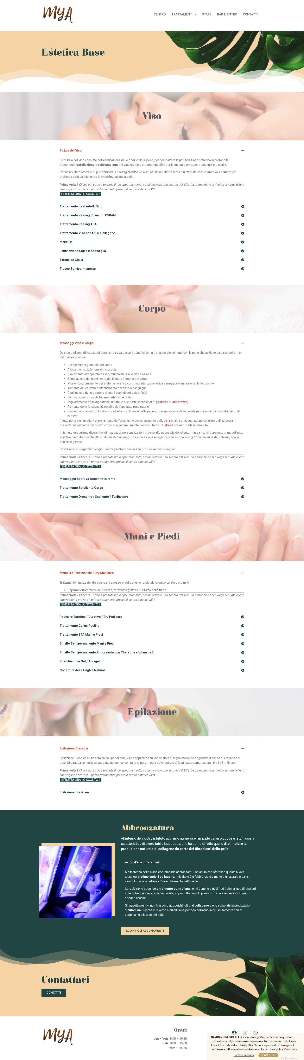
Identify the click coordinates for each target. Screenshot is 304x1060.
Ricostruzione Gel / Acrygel (80, 661)
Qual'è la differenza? (145, 862)
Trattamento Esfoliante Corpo (81, 488)
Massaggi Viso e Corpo (77, 343)
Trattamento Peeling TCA (78, 224)
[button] (184, 14)
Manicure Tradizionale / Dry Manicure (87, 573)
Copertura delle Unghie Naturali (82, 670)
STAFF (206, 14)
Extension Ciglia (71, 260)
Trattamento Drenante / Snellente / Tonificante (94, 496)
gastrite (161, 402)
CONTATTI (250, 14)
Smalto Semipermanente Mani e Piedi (87, 643)
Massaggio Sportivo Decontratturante (87, 479)
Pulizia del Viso (71, 150)
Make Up (66, 242)
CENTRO (160, 14)
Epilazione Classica (74, 748)
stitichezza (179, 402)
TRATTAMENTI (184, 14)
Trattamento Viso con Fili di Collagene (87, 233)
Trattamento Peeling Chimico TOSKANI (88, 215)
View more (290, 1049)
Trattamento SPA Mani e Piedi (81, 634)
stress (168, 425)
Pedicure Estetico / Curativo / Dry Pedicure (91, 617)
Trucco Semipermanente (78, 269)
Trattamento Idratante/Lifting (81, 206)
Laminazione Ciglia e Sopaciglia (83, 251)
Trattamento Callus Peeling (79, 626)
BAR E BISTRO (227, 14)
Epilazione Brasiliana (75, 792)
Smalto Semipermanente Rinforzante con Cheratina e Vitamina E (107, 652)
